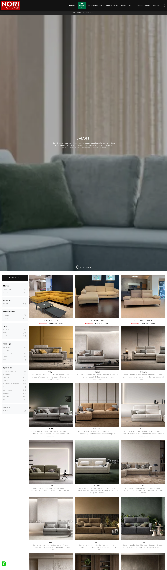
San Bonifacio (8, 390)
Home (74, 13)
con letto (6, 350)
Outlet (147, 5)
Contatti (156, 5)
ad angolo (7, 347)
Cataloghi (139, 5)
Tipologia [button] (7, 344)
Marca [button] (6, 286)
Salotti (92, 13)
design (5, 333)
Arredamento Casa (96, 5)
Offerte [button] (6, 407)
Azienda (72, 5)
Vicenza (6, 399)
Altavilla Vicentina (9, 371)
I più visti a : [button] (8, 368)
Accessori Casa (112, 5)
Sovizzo (6, 393)
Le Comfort (7, 289)
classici (6, 330)
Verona (6, 396)
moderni (6, 336)
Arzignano (7, 374)
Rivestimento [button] (9, 312)
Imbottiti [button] (7, 300)
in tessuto (6, 318)
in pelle (6, 315)
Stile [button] (5, 326)
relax (5, 360)
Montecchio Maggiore (11, 384)
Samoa (6, 292)
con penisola (8, 353)
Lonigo (5, 381)
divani (5, 304)
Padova (6, 387)
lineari (5, 357)
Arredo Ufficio (126, 5)
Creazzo (6, 377)
